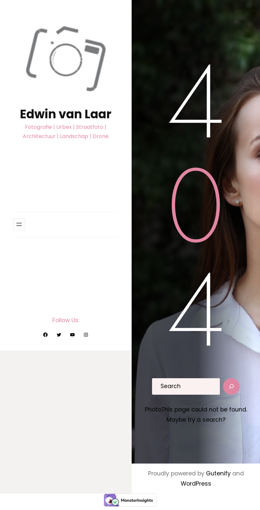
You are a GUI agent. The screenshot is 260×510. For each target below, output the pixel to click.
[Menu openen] (19, 224)
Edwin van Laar (66, 114)
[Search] (231, 386)
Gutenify (219, 473)
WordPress (196, 484)
